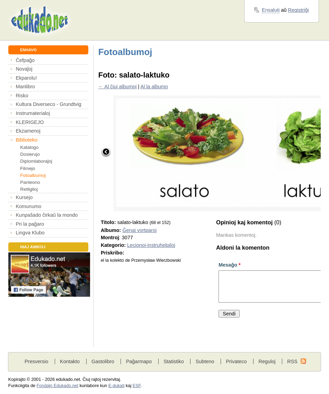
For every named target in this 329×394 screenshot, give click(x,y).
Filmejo (27, 168)
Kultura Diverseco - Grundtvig (48, 104)
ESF (137, 385)
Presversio (36, 361)
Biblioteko (26, 140)
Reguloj (266, 361)
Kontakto (70, 361)
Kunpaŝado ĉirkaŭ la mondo (47, 215)
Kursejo (24, 197)
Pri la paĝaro (30, 224)
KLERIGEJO (30, 122)
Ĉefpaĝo (25, 60)
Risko (22, 95)
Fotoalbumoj (33, 175)
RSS (292, 361)
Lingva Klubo (30, 232)
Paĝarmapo (139, 361)
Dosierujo (30, 154)
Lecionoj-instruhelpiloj (151, 245)
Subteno (205, 361)
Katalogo (29, 147)
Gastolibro (102, 361)
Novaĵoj (24, 69)
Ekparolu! (26, 78)
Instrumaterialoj (33, 113)
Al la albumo (154, 86)
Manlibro (25, 86)
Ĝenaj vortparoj (139, 230)
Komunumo (28, 206)
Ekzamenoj (28, 131)
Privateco (236, 361)
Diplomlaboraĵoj (36, 161)
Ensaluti (270, 10)
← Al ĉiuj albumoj (117, 86)
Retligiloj (29, 189)
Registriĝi (298, 10)
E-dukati (116, 385)
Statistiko (173, 361)
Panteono (30, 182)
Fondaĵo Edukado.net (58, 385)
